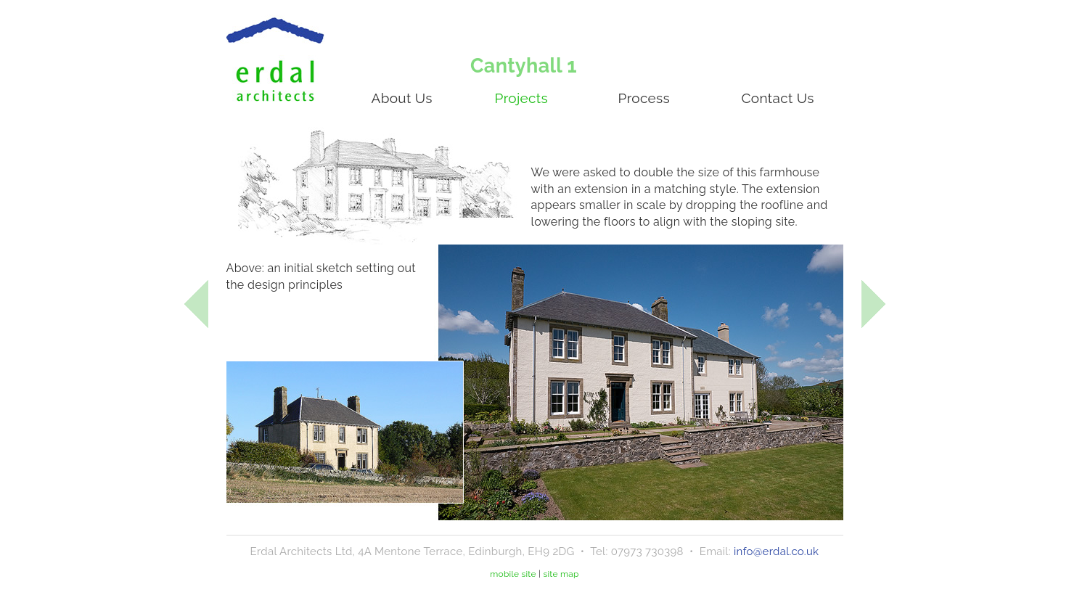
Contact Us (778, 98)
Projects (521, 98)
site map (560, 574)
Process (644, 98)
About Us (402, 98)
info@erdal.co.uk (776, 551)
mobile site (513, 574)
